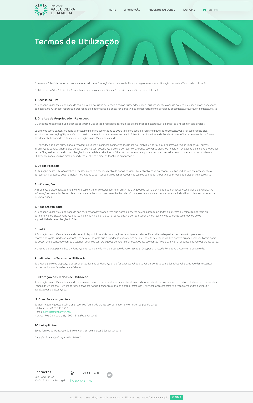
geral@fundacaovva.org (57, 312)
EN (210, 10)
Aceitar (176, 400)
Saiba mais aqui (158, 400)
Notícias (189, 10)
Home (112, 10)
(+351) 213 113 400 (85, 373)
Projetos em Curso (161, 10)
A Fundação (132, 10)
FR (216, 10)
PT (204, 10)
